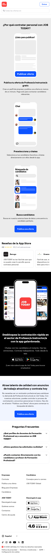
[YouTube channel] (14, 542)
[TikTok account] (3, 542)
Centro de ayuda (8, 515)
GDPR (41, 550)
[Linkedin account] (23, 542)
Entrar (44, 4)
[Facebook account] (10, 542)
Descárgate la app (9, 502)
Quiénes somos (8, 506)
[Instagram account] (6, 542)
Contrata (5, 479)
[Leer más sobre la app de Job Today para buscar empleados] (25, 366)
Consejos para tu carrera (36, 479)
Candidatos (6, 492)
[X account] (19, 542)
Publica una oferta (25, 229)
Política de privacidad (9, 550)
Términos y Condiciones (28, 550)
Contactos (6, 510)
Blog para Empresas (10, 488)
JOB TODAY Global (33, 483)
